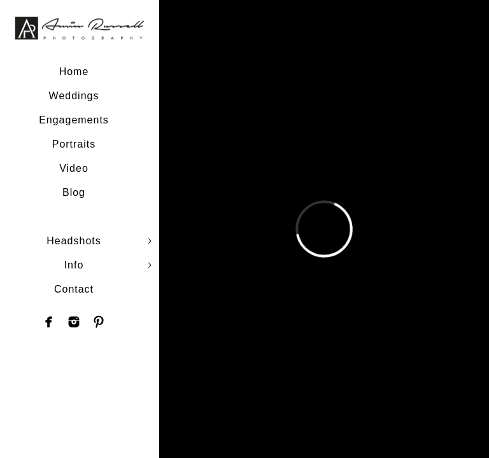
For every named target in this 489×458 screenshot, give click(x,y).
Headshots (73, 240)
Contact (74, 289)
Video (74, 168)
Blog (73, 192)
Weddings (74, 95)
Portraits (74, 144)
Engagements (74, 119)
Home (74, 71)
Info (74, 265)
